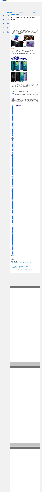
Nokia (3, 24)
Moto (3, 23)
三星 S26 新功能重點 (21, 12)
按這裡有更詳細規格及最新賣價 (28, 269)
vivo (3, 31)
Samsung (4, 28)
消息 (7, 15)
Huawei (4, 20)
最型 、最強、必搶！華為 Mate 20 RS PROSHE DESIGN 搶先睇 (19, 266)
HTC (3, 19)
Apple (3, 15)
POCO (3, 27)
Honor (3, 18)
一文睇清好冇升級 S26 (9, 12)
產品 (8, 15)
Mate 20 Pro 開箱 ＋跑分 (14, 263)
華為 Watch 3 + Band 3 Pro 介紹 (15, 267)
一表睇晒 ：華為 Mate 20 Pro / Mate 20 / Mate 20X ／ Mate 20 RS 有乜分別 (21, 262)
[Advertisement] (25, 25)
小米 (3, 32)
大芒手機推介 (33, 12)
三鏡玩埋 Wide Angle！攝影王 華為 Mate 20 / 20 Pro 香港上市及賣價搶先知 (21, 265)
